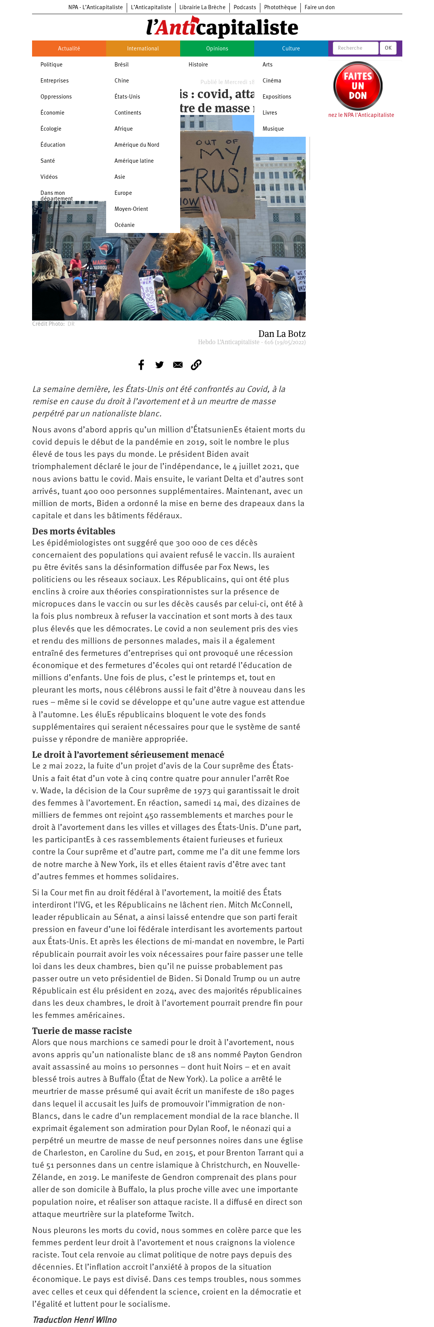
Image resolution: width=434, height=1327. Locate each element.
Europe (123, 193)
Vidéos (49, 177)
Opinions (217, 49)
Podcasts (245, 8)
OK (388, 48)
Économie (52, 113)
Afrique (124, 129)
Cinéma (272, 81)
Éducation (52, 145)
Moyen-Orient (131, 209)
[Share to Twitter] (159, 364)
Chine (122, 81)
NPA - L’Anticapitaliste (95, 8)
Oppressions (56, 97)
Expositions (277, 97)
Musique (273, 129)
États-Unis (127, 97)
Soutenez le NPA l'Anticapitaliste (354, 115)
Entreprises (54, 81)
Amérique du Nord (137, 145)
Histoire (198, 65)
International (143, 49)
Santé (47, 161)
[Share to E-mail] (178, 364)
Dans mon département (56, 196)
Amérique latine (134, 161)
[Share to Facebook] (141, 364)
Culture (291, 49)
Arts (268, 65)
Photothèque (280, 8)
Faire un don (320, 8)
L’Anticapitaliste (151, 8)
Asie (120, 177)
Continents (128, 113)
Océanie (125, 225)
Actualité (69, 49)
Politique (51, 65)
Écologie (50, 129)
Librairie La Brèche (202, 8)
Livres (270, 113)
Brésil (122, 65)
